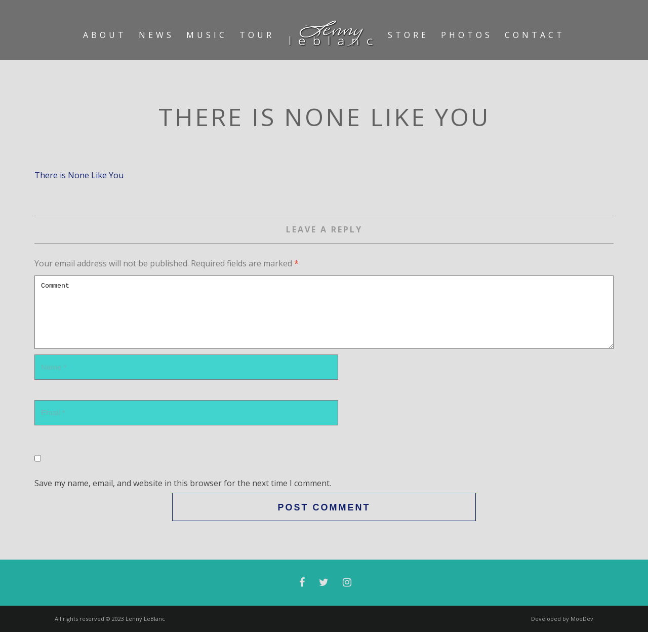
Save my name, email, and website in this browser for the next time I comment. (182, 483)
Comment (324, 312)
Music (206, 35)
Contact (535, 35)
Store (408, 35)
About (105, 35)
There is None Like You (79, 175)
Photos (467, 35)
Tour (256, 35)
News (156, 35)
